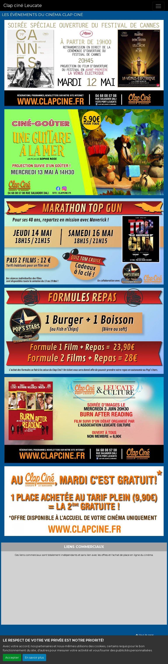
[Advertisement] (84, 589)
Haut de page (145, 634)
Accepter (12, 657)
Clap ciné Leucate (23, 5)
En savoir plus (34, 657)
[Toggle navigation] (158, 6)
